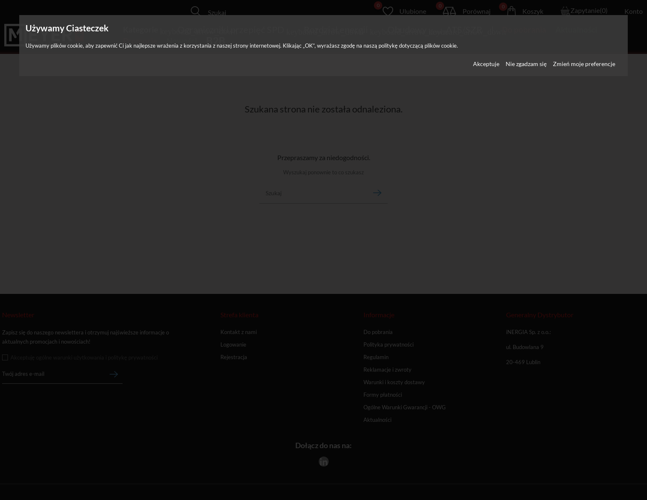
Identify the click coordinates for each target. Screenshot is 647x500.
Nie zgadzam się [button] (526, 63)
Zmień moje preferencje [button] (584, 63)
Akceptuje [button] (486, 63)
